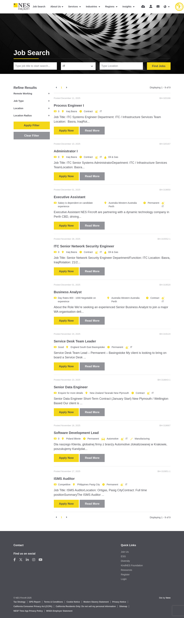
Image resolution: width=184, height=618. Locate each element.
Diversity (125, 561)
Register (125, 574)
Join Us (125, 551)
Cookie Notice (73, 602)
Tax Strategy (19, 602)
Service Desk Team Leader (75, 341)
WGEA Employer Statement (59, 611)
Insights (127, 6)
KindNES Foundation (132, 565)
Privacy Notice (119, 602)
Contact (19, 545)
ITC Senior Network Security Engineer (84, 246)
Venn (168, 598)
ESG (123, 556)
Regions (110, 6)
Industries (92, 6)
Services (73, 6)
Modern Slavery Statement (96, 602)
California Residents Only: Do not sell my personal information (86, 606)
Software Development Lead (76, 433)
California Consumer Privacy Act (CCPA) (33, 606)
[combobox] (78, 66)
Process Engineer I (69, 105)
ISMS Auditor (64, 478)
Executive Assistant (69, 197)
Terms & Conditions (53, 602)
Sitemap (123, 606)
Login (124, 579)
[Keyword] (35, 66)
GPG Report (35, 602)
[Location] (121, 66)
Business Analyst (68, 292)
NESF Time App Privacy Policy (28, 611)
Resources (126, 570)
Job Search (39, 6)
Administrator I (66, 151)
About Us (55, 6)
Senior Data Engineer (71, 387)
